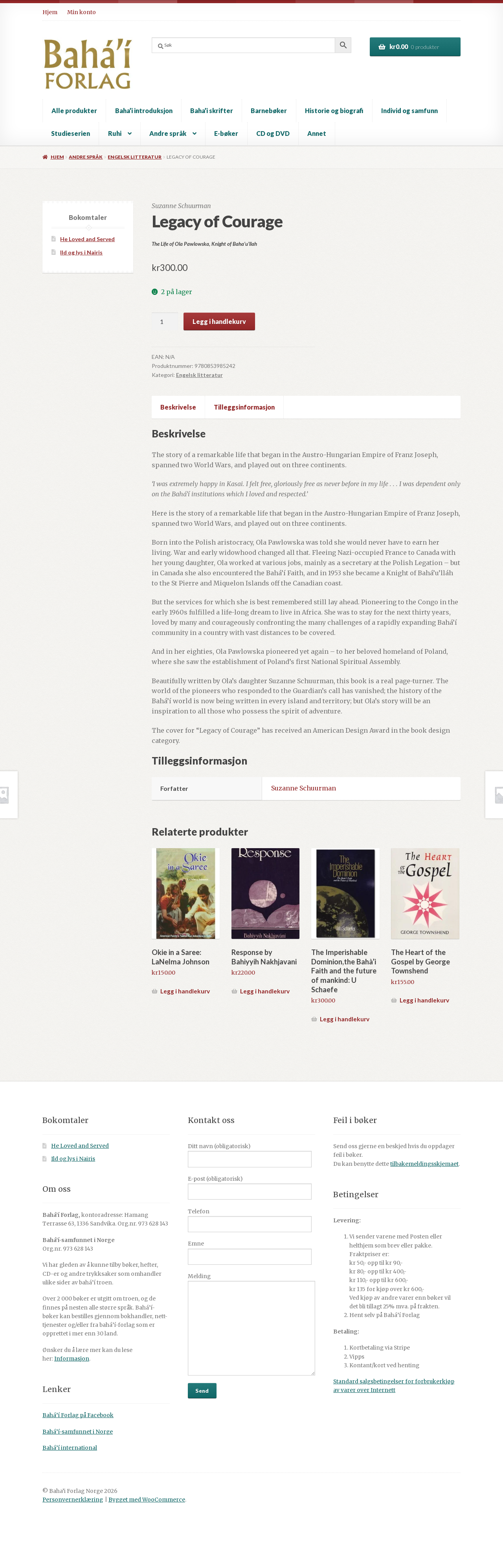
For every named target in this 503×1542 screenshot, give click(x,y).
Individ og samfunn (409, 110)
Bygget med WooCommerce (146, 1499)
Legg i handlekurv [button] (185, 991)
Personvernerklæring (72, 1499)
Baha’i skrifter (211, 110)
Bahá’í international (69, 1448)
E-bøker (226, 133)
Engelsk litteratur (135, 157)
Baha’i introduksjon (144, 110)
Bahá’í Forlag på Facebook (78, 1415)
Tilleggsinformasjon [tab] (244, 407)
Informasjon (71, 1358)
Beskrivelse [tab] (178, 407)
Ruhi (114, 133)
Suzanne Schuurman (303, 788)
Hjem (49, 12)
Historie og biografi (334, 110)
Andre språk (167, 133)
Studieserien (70, 133)
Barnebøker (269, 110)
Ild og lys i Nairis (81, 252)
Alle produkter (74, 110)
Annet (316, 133)
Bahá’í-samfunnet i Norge (77, 1432)
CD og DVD (273, 133)
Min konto (81, 12)
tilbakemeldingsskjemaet (424, 1164)
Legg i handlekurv (219, 321)
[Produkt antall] (165, 322)
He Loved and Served (87, 239)
